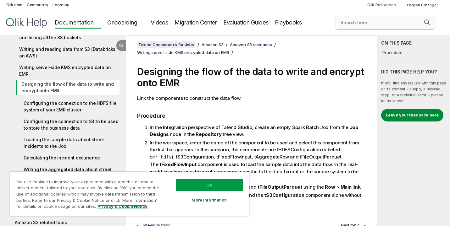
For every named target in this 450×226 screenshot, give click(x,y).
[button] (427, 22)
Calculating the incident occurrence (62, 157)
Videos (159, 22)
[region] (129, 194)
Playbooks (288, 22)
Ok (209, 184)
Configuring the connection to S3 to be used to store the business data (71, 125)
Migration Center (196, 22)
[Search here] (385, 22)
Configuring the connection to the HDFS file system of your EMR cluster (70, 106)
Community (37, 4)
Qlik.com (14, 4)
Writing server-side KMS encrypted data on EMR (65, 71)
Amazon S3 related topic (41, 222)
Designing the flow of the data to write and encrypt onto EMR (67, 87)
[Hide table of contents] (121, 45)
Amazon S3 (213, 44)
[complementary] (413, 130)
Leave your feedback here (412, 114)
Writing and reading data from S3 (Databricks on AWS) (67, 52)
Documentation (74, 22)
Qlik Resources (381, 4)
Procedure (392, 52)
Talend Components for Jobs (166, 44)
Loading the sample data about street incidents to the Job (64, 143)
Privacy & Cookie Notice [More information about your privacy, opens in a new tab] (122, 206)
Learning (61, 4)
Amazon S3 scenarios (251, 44)
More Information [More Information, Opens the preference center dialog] (209, 199)
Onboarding (122, 22)
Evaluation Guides (246, 22)
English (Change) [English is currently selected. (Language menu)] (423, 5)
